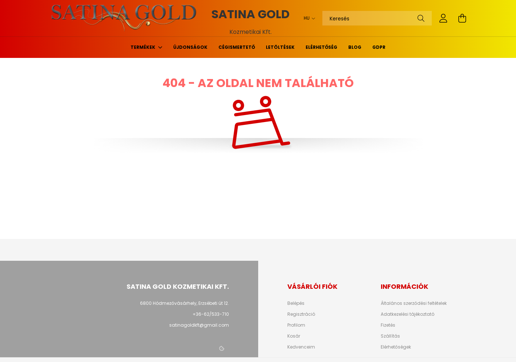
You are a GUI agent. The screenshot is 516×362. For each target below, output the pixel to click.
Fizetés (388, 325)
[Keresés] (377, 18)
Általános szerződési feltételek (414, 303)
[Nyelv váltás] (307, 18)
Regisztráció (301, 314)
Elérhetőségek (396, 347)
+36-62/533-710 (211, 314)
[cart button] (462, 18)
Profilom (296, 325)
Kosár (293, 336)
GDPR (378, 47)
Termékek (143, 47)
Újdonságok (190, 47)
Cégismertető (236, 47)
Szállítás (390, 336)
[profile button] (443, 18)
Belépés (295, 303)
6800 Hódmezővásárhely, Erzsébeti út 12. (184, 303)
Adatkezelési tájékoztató (407, 314)
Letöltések (280, 47)
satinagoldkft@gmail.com (199, 325)
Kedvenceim (301, 347)
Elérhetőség (321, 47)
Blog (354, 47)
